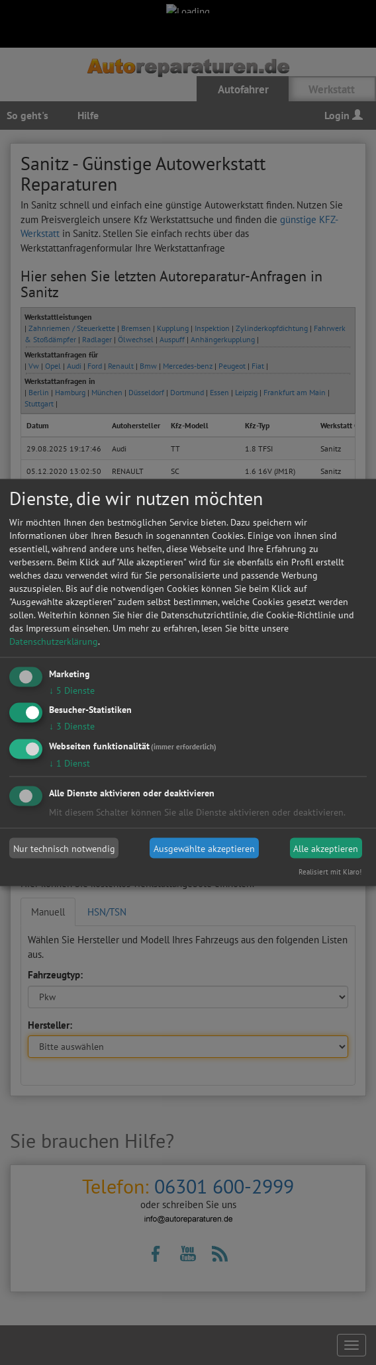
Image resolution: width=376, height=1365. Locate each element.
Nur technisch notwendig (64, 848)
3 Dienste (72, 726)
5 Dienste (72, 690)
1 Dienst (69, 763)
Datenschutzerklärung (53, 641)
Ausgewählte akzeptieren (204, 848)
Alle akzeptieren (325, 848)
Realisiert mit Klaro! (330, 871)
